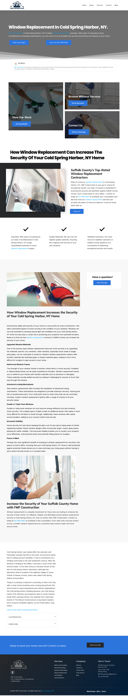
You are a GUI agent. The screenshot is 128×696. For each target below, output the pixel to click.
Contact (109, 5)
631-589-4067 (83, 198)
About (91, 5)
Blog (116, 5)
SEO (98, 692)
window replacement (60, 33)
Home (84, 5)
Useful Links (13, 625)
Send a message (79, 133)
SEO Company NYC (48, 691)
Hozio (104, 692)
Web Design (91, 692)
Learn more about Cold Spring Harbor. (22, 611)
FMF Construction (16, 33)
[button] (12, 66)
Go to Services (79, 103)
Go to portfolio (22, 133)
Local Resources (15, 618)
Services (100, 5)
